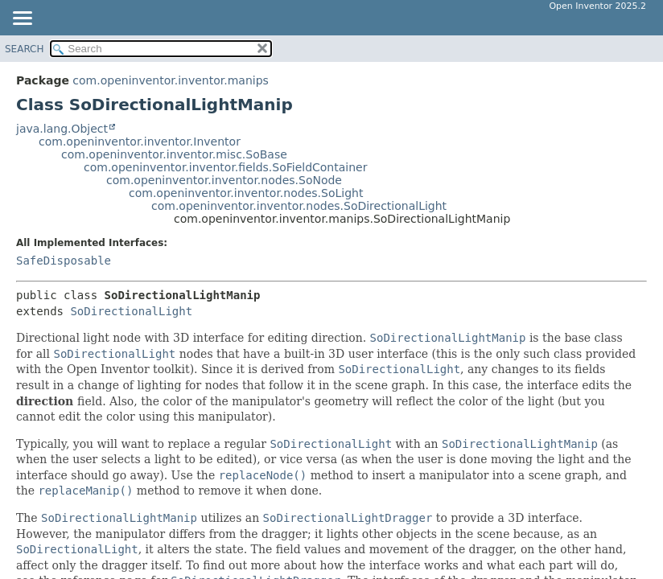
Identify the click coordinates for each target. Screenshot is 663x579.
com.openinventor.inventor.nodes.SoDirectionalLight (299, 205)
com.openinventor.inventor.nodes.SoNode (224, 180)
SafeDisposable (63, 260)
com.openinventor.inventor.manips (170, 80)
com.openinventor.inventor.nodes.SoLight (246, 193)
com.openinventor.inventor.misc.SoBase (174, 154)
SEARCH (24, 49)
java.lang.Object (62, 128)
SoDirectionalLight (131, 311)
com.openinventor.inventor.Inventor (140, 141)
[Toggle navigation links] (21, 19)
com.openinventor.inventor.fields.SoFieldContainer (225, 167)
